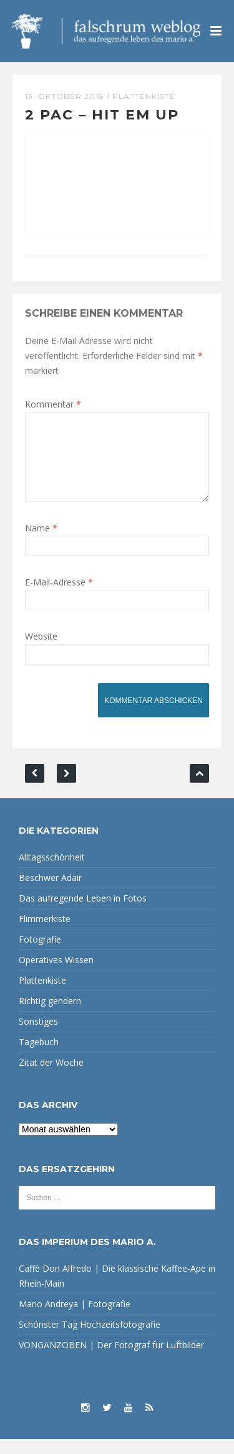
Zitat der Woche (51, 1077)
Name (41, 543)
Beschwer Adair (50, 892)
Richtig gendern (50, 1016)
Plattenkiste (143, 96)
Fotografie (40, 954)
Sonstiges (38, 1036)
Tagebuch (39, 1057)
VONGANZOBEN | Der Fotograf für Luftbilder (111, 1360)
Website (41, 651)
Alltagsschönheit (52, 872)
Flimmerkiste (45, 933)
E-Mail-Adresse (59, 597)
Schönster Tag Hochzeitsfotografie (89, 1339)
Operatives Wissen (56, 975)
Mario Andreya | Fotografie (74, 1319)
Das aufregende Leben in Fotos (83, 913)
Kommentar (53, 404)
